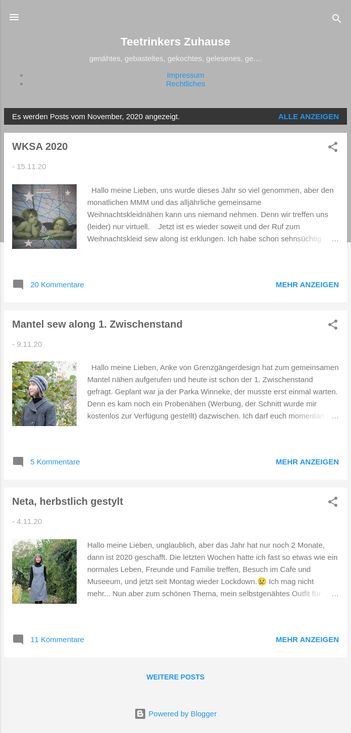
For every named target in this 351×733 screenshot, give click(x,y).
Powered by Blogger (175, 713)
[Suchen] (337, 20)
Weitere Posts (175, 677)
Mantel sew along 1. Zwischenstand (97, 324)
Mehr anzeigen (307, 284)
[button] (333, 148)
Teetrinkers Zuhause (175, 41)
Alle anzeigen (308, 116)
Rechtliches (185, 83)
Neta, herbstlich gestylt (67, 501)
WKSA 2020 (40, 146)
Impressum (185, 75)
